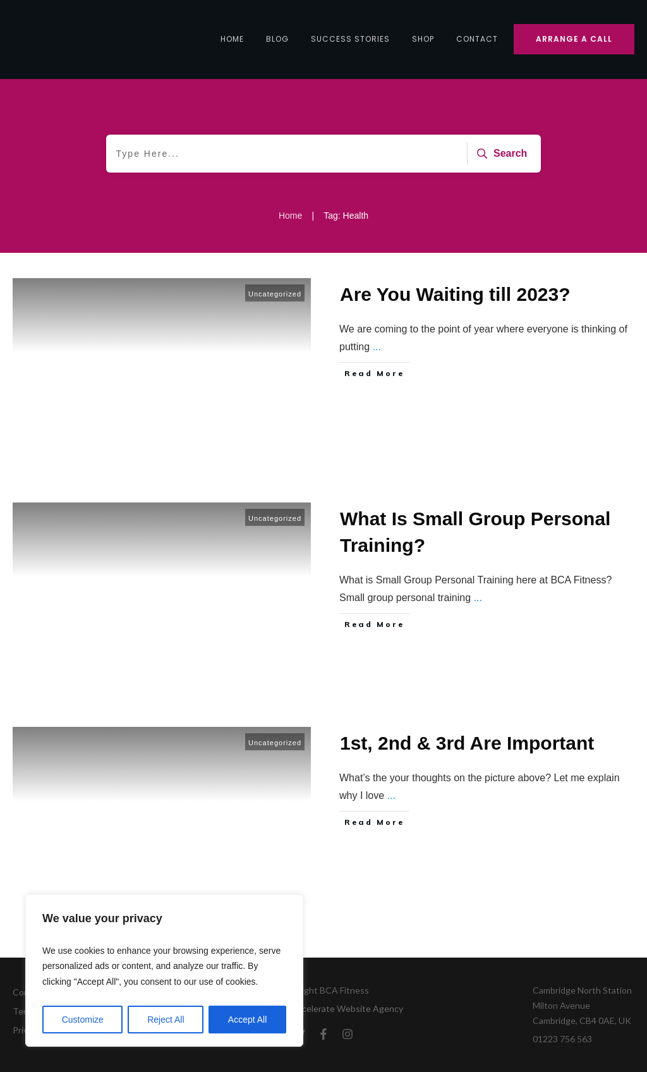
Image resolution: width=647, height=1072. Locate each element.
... (376, 346)
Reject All (165, 1019)
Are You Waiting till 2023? (455, 294)
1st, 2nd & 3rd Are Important (467, 743)
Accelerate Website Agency (347, 1008)
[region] (164, 970)
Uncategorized (274, 294)
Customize (83, 1019)
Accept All (247, 1019)
